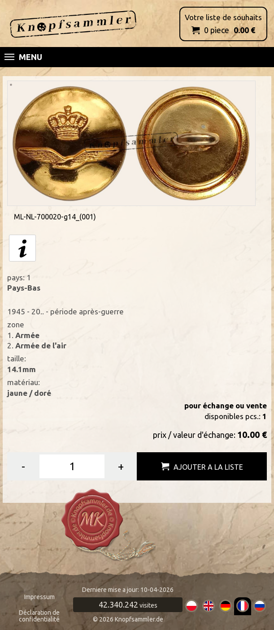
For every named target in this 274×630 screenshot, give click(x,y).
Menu (23, 56)
